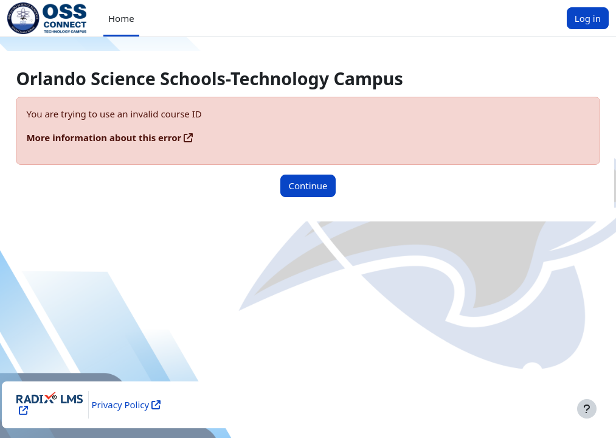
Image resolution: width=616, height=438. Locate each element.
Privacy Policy (143, 404)
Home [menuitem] (121, 18)
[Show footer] (587, 409)
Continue (307, 185)
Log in (588, 18)
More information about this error (131, 137)
